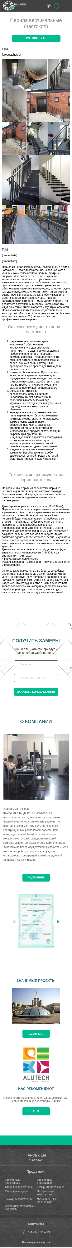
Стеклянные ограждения (44, 1181)
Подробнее (36, 877)
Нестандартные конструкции (46, 1200)
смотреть (35, 1033)
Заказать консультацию (36, 691)
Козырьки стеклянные (50, 1187)
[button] (58, 921)
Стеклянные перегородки (13, 1181)
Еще (36, 1111)
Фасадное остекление (18, 1198)
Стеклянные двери (16, 1191)
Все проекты (36, 38)
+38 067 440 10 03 (39, 1231)
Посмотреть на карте (36, 1242)
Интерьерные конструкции (45, 1193)
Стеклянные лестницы (19, 1187)
